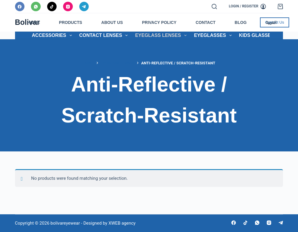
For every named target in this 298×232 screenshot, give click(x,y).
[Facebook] (20, 7)
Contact (205, 22)
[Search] (214, 6)
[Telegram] (84, 7)
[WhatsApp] (36, 7)
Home (33, 22)
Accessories (53, 35)
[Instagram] (68, 7)
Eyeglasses (214, 35)
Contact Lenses (104, 35)
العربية (271, 22)
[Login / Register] (247, 6)
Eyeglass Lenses (162, 35)
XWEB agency (122, 223)
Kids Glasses (260, 35)
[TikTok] (52, 7)
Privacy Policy (159, 22)
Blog (240, 22)
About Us (112, 22)
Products (70, 22)
